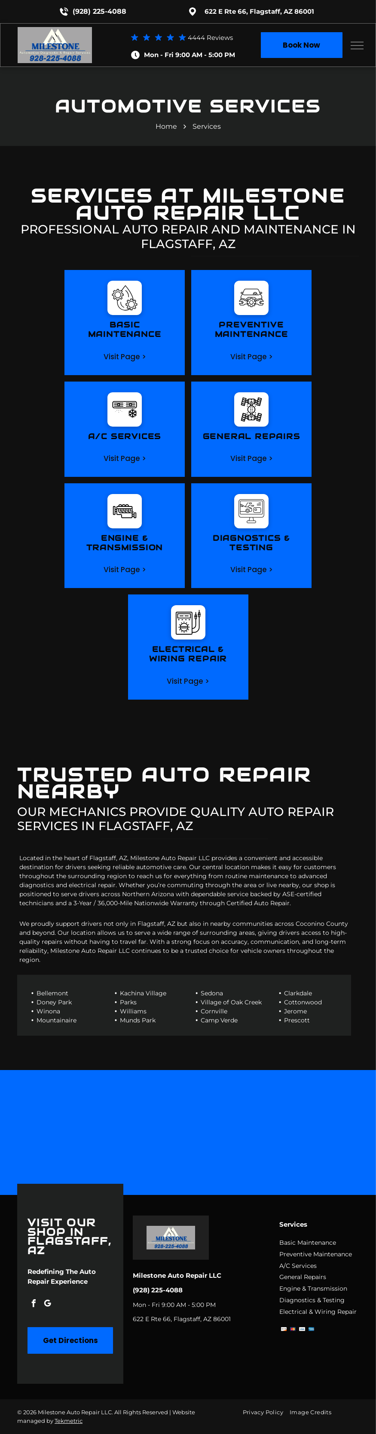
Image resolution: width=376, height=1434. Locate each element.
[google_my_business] (47, 1305)
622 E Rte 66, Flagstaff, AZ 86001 (259, 11)
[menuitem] (266, 1412)
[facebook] (34, 1305)
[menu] (357, 45)
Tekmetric (69, 1420)
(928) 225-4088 (99, 11)
